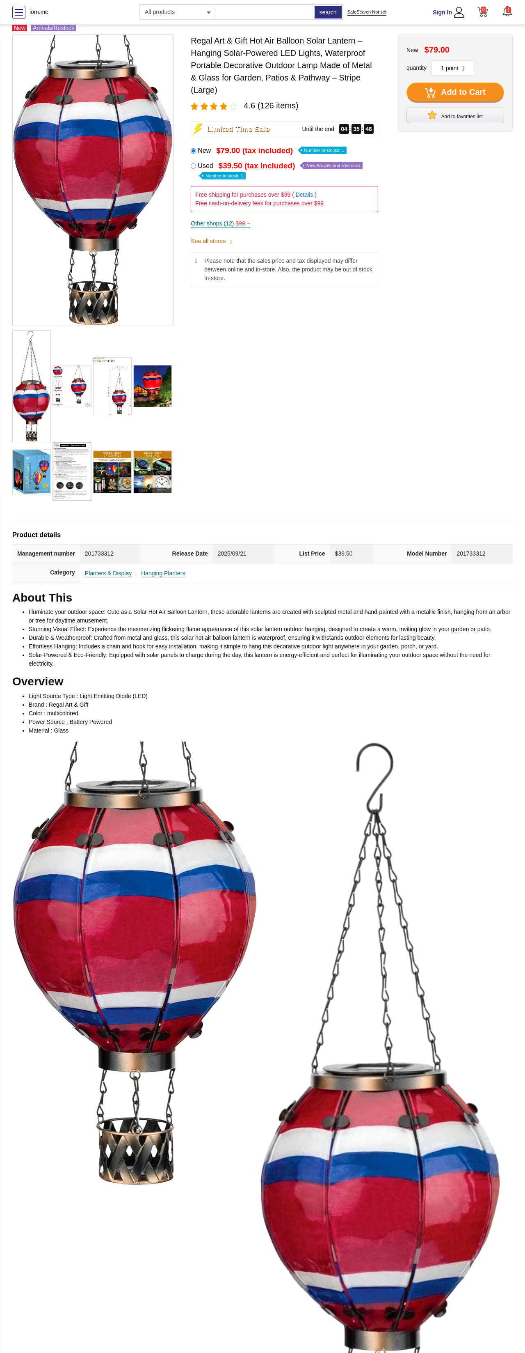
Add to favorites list (455, 114)
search (328, 12)
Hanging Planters (163, 573)
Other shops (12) (220, 223)
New (272, 150)
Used (280, 170)
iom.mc (39, 12)
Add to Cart (455, 92)
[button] (507, 11)
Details (304, 194)
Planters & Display (108, 573)
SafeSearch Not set (366, 11)
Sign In (442, 12)
